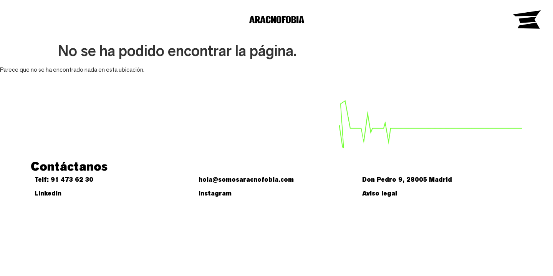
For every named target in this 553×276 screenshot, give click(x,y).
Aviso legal (379, 193)
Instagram (215, 193)
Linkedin (48, 193)
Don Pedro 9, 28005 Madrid (407, 180)
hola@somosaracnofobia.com (246, 180)
